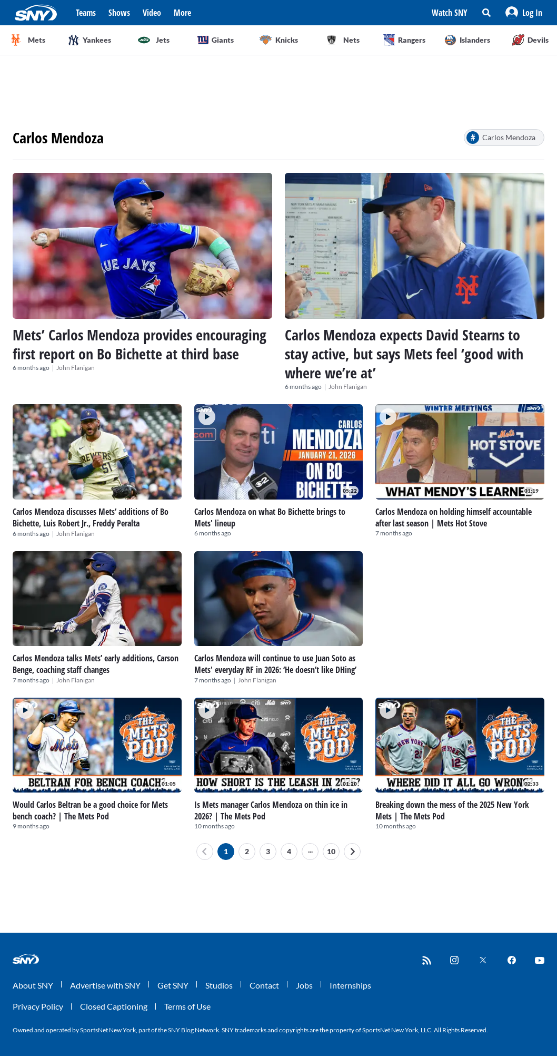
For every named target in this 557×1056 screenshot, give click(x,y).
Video (152, 12)
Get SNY (172, 985)
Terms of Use (187, 1006)
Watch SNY (450, 12)
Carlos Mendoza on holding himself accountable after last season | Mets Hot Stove (453, 517)
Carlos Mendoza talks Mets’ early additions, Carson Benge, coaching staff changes (95, 664)
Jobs (304, 985)
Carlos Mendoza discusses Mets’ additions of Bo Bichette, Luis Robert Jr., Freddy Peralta (90, 517)
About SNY (33, 985)
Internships (350, 985)
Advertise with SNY (105, 985)
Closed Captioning (113, 1006)
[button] (524, 12)
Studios (219, 985)
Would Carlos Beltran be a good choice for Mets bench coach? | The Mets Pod (90, 810)
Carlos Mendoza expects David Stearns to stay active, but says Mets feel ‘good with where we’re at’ (404, 354)
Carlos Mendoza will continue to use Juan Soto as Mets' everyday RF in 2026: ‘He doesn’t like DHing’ (275, 664)
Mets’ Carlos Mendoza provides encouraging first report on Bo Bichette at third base (139, 344)
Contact (264, 985)
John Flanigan (75, 367)
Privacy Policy (38, 1006)
